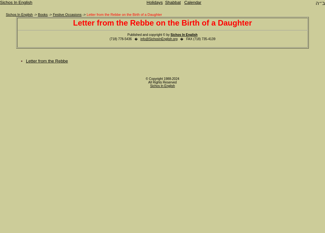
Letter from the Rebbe (47, 61)
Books (43, 15)
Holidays (154, 2)
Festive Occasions (67, 15)
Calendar (193, 2)
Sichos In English (16, 2)
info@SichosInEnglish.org (159, 39)
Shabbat (172, 2)
